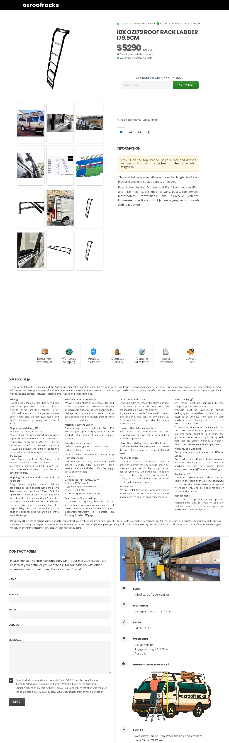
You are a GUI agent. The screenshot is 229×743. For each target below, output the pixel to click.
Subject (15, 624)
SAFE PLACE (46, 442)
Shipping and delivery (24, 428)
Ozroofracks (41, 5)
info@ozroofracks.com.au (152, 594)
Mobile (14, 594)
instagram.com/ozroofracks (153, 611)
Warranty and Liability (188, 448)
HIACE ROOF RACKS (147, 23)
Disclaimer (182, 474)
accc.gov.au (34, 390)
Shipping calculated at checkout (137, 54)
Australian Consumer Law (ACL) (105, 390)
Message (15, 639)
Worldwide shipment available (136, 57)
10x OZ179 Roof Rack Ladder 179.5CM (180, 23)
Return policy (183, 399)
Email (13, 609)
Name (12, 579)
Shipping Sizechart (76, 515)
